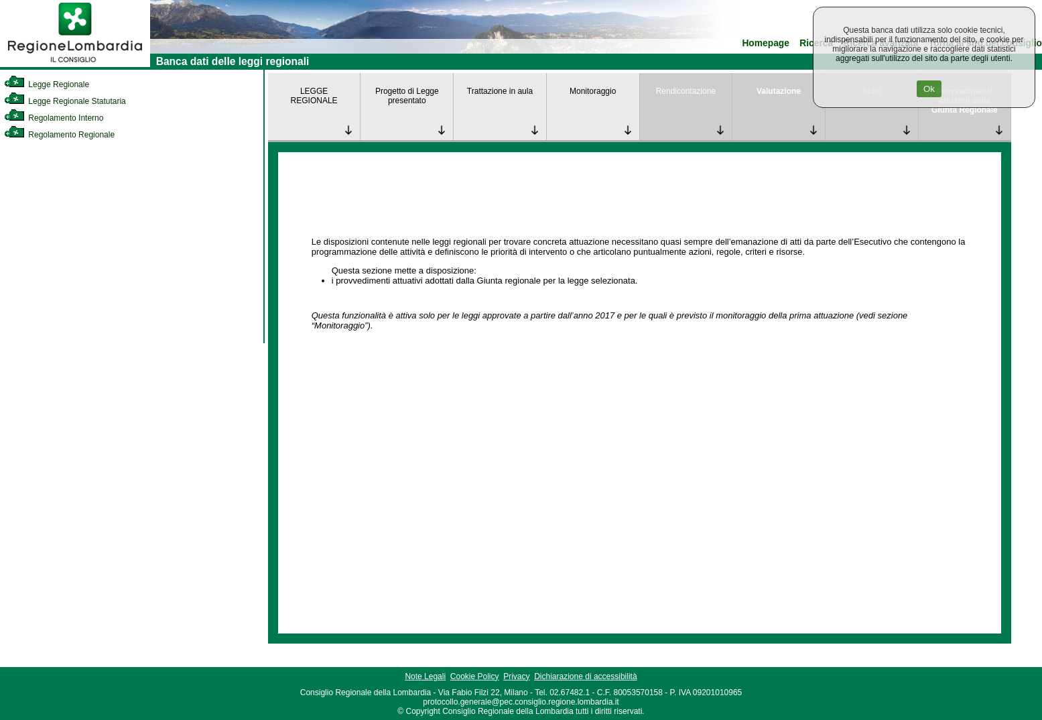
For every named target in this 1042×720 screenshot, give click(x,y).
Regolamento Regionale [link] (59, 134)
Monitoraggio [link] (593, 91)
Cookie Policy (474, 676)
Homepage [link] (765, 43)
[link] (75, 64)
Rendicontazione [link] (686, 91)
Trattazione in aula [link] (500, 91)
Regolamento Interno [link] (53, 118)
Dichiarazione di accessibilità (585, 676)
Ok (929, 89)
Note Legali (425, 676)
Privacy (516, 676)
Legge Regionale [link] (46, 84)
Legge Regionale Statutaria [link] (65, 101)
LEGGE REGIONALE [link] (314, 95)
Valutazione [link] (779, 91)
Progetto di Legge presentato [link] (407, 95)
